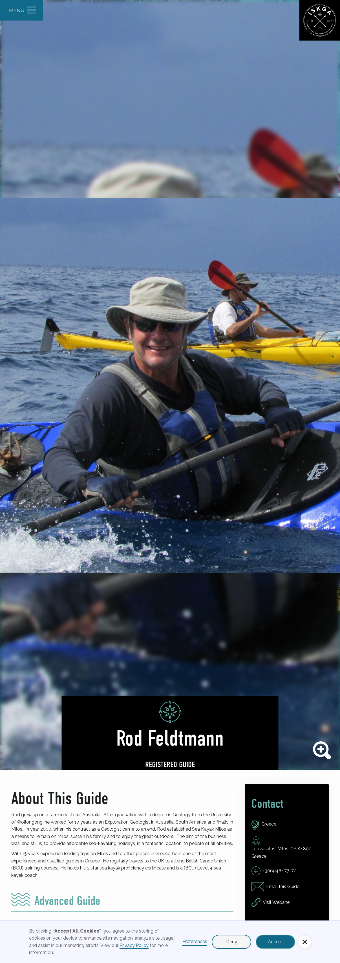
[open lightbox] (170, 385)
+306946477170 (280, 870)
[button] (305, 942)
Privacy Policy (134, 945)
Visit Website (276, 902)
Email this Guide (282, 886)
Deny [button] (231, 941)
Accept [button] (275, 941)
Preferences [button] (194, 941)
